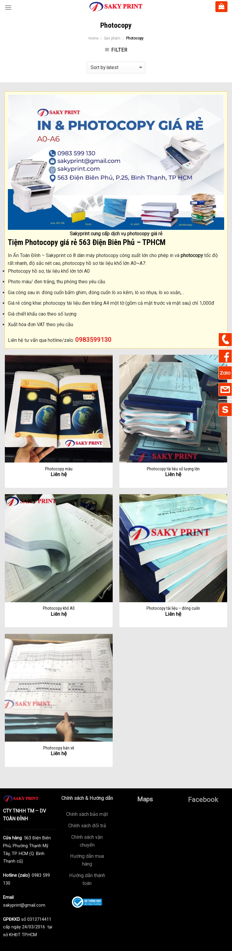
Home (93, 38)
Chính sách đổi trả (87, 826)
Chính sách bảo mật (87, 814)
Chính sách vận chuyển (87, 841)
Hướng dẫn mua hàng (87, 860)
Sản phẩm (112, 38)
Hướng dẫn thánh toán (87, 879)
